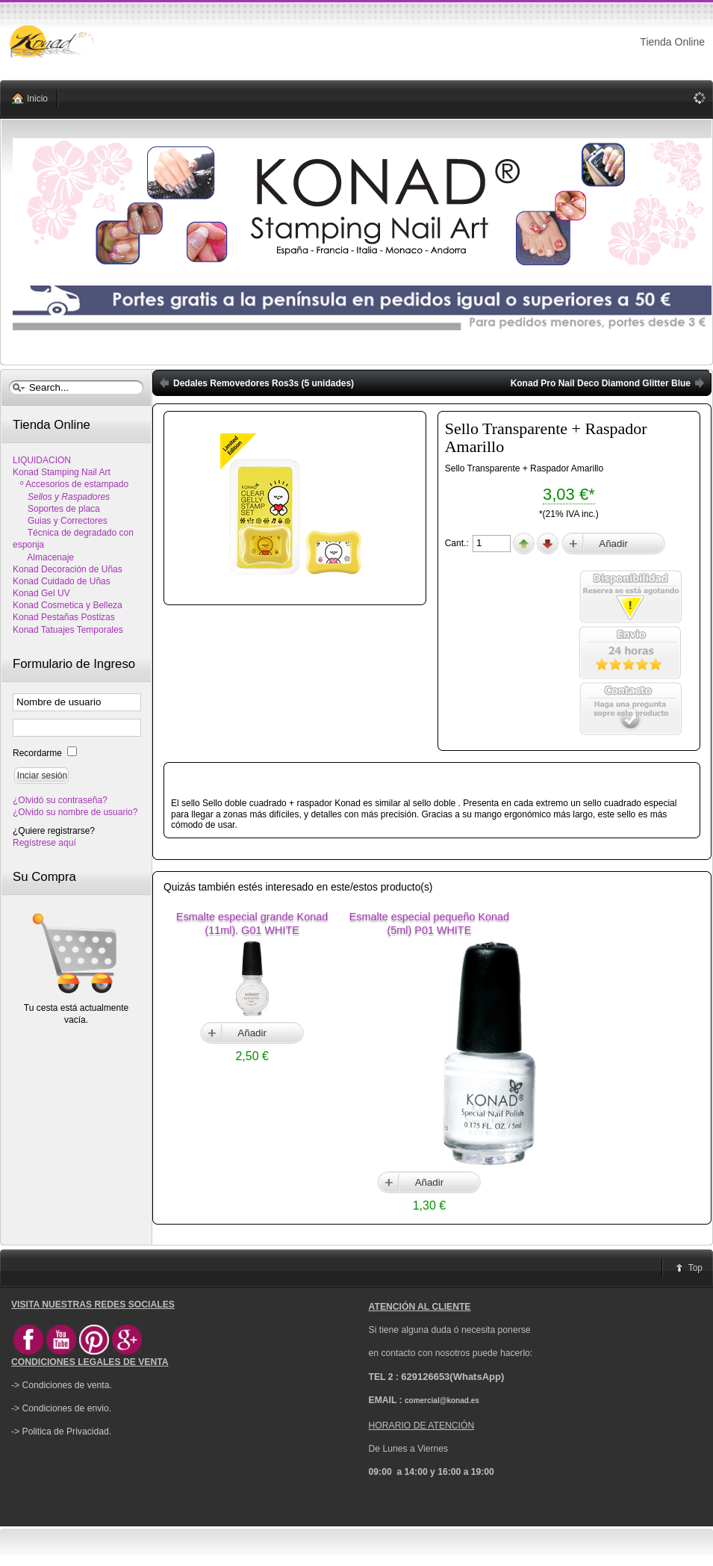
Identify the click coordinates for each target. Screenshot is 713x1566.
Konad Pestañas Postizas (64, 617)
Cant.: (458, 543)
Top (695, 1268)
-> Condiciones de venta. (61, 1385)
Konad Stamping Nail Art (61, 472)
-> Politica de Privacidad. (61, 1431)
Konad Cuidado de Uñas (61, 581)
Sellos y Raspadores (61, 497)
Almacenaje (43, 557)
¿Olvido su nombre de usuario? (75, 812)
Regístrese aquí (44, 843)
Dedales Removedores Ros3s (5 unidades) (263, 383)
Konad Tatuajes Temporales (68, 630)
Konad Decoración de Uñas (67, 569)
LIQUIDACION (42, 460)
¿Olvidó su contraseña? (60, 800)
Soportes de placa (56, 509)
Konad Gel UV (41, 593)
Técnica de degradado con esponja (73, 538)
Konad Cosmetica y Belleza (67, 605)
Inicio (37, 98)
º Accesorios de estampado (70, 484)
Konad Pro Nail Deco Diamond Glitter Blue (601, 383)
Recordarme (38, 753)
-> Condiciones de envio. (61, 1408)
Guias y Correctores (60, 521)
